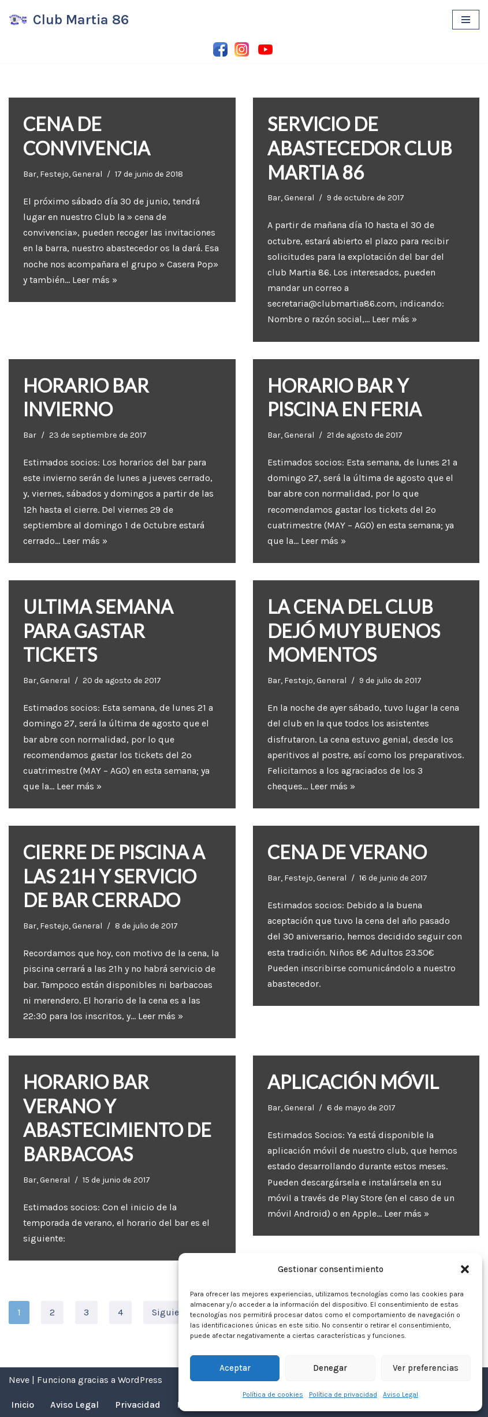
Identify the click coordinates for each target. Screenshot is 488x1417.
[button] (465, 1269)
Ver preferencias (426, 1368)
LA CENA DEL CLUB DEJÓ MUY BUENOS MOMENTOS (353, 630)
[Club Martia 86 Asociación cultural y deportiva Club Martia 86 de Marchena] (69, 20)
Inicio (22, 1404)
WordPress (140, 1379)
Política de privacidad (343, 1394)
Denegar (330, 1368)
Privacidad (138, 1404)
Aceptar (235, 1368)
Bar (29, 174)
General (87, 174)
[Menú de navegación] (465, 19)
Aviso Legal (400, 1394)
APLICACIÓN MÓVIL (353, 1082)
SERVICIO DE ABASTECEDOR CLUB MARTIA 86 (359, 148)
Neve (19, 1379)
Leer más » (94, 279)
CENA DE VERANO (347, 852)
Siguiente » (176, 1312)
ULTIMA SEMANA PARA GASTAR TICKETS (98, 630)
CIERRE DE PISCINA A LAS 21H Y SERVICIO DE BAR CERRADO (114, 876)
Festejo (54, 174)
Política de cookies (273, 1394)
